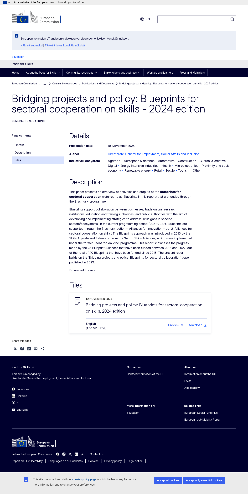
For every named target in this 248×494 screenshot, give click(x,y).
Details (19, 145)
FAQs (187, 381)
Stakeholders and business (120, 72)
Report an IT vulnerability (27, 461)
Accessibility (192, 387)
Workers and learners (160, 72)
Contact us (97, 454)
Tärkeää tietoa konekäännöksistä (65, 45)
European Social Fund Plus (201, 412)
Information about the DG (200, 374)
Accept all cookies (168, 480)
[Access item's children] (60, 72)
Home (15, 72)
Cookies (93, 461)
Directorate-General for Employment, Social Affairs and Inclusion (153, 154)
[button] (176, 325)
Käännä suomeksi (32, 45)
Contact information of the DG (145, 374)
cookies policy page (84, 479)
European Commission (24, 83)
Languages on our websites (65, 461)
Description (22, 152)
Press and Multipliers (192, 72)
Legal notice (135, 461)
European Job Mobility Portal (202, 419)
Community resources (79, 72)
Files (17, 160)
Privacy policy (113, 461)
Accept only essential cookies (204, 480)
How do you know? (71, 2)
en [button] (145, 19)
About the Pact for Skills (41, 72)
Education (18, 56)
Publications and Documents (98, 83)
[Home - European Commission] (39, 17)
